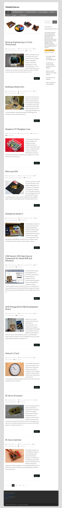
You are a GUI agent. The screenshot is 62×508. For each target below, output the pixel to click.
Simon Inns (14, 48)
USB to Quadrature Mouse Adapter (50, 83)
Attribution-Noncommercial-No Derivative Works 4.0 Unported (10, 495)
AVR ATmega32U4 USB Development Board (21, 308)
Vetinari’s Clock (12, 353)
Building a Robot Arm (14, 87)
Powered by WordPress (11, 504)
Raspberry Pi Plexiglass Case (17, 129)
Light (13, 50)
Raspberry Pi (35, 133)
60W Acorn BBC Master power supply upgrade (51, 72)
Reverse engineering (19, 50)
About (52, 12)
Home (8, 12)
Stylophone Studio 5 (14, 214)
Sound (13, 220)
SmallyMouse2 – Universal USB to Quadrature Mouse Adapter (50, 65)
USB (21, 177)
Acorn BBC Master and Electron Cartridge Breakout (51, 58)
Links (8, 15)
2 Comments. (22, 93)
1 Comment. (29, 50)
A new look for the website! (50, 78)
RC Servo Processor (14, 395)
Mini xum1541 (11, 171)
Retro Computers (43, 12)
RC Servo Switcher (13, 440)
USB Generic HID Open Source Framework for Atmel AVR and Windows (18, 258)
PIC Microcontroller (31, 12)
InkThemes (25, 504)
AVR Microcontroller (18, 12)
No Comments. (10, 135)
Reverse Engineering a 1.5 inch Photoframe (18, 43)
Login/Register (23, 15)
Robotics (14, 93)
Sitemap (14, 15)
